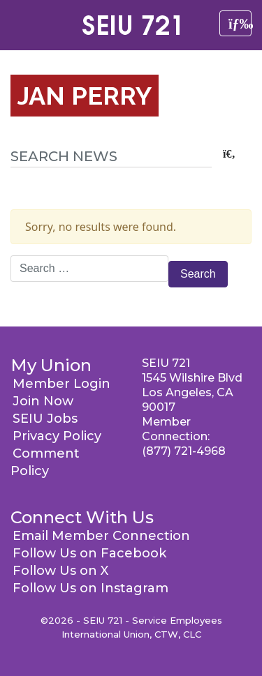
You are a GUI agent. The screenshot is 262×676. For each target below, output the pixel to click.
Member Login (61, 383)
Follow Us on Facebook (89, 553)
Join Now (43, 401)
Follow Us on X (60, 570)
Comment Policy (45, 462)
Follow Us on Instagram (90, 588)
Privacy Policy (57, 436)
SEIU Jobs (45, 418)
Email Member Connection (101, 535)
